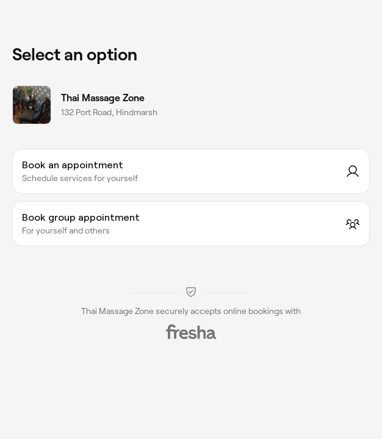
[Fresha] (191, 331)
